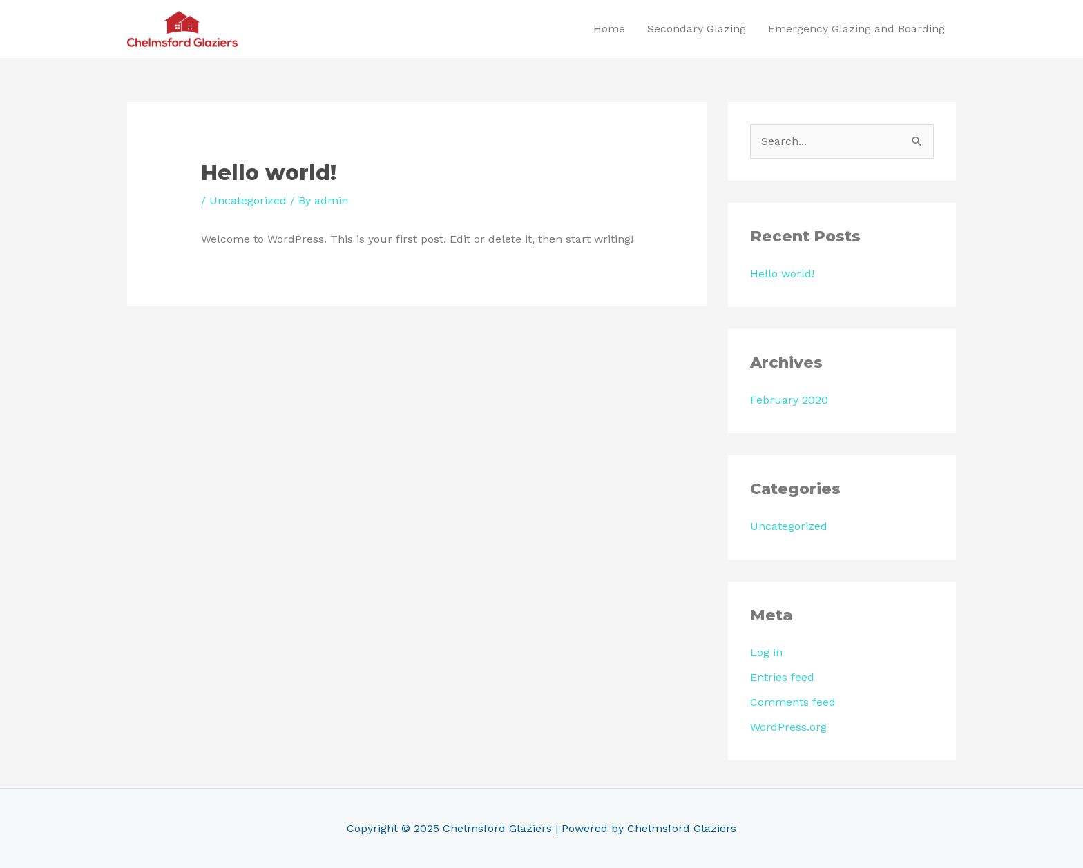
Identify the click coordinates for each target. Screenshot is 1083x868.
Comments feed (793, 702)
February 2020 (789, 399)
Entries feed (782, 677)
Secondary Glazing (696, 28)
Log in (766, 652)
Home (609, 28)
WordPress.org (788, 726)
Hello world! (782, 273)
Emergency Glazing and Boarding (856, 28)
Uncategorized (248, 200)
